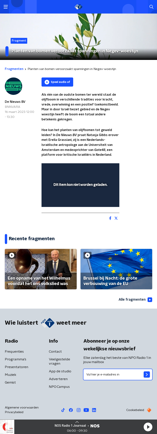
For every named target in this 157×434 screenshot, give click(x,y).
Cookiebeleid (135, 410)
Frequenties (14, 351)
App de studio (60, 371)
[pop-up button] (98, 168)
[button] (148, 427)
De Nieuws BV (15, 101)
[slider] (80, 200)
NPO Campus (59, 387)
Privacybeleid (14, 412)
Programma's (15, 359)
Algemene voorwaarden (22, 407)
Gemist (10, 382)
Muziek (10, 375)
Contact (55, 351)
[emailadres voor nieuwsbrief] (117, 374)
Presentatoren (16, 367)
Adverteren (58, 379)
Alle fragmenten (135, 299)
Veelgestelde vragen (59, 361)
